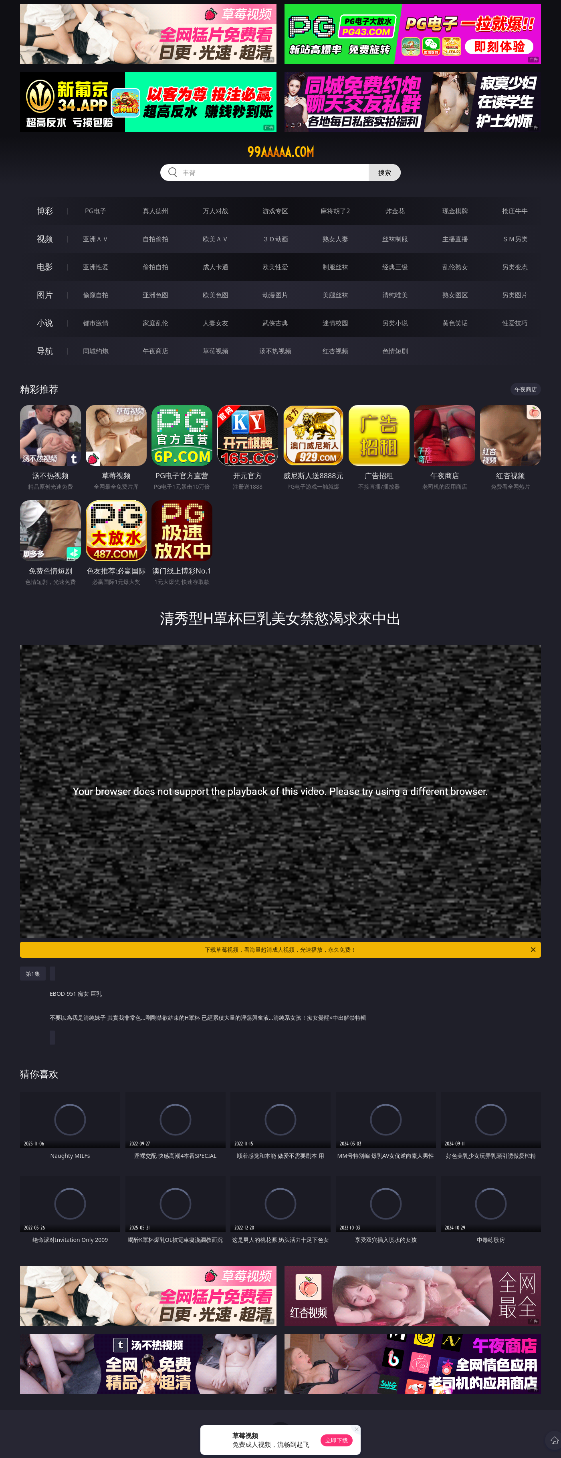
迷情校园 (335, 323)
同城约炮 (96, 351)
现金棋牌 (455, 211)
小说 (45, 322)
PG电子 (95, 211)
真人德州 (155, 211)
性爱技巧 (515, 323)
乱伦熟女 (455, 267)
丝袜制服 (395, 239)
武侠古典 (275, 323)
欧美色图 (215, 295)
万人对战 (215, 211)
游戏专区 (275, 211)
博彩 (45, 210)
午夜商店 (155, 351)
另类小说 (395, 323)
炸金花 (395, 211)
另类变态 (515, 267)
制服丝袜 (335, 267)
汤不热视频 (275, 351)
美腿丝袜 (335, 295)
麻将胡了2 (335, 211)
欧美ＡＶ (215, 239)
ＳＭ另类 (515, 239)
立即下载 (336, 1440)
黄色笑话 (455, 323)
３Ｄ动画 (275, 239)
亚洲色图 (155, 295)
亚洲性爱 (96, 267)
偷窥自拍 (96, 295)
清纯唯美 (395, 295)
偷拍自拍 (155, 267)
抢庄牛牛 (515, 211)
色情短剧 (395, 351)
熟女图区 (455, 295)
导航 (45, 350)
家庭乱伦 (155, 323)
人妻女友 (215, 323)
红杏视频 (335, 351)
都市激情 (96, 323)
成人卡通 (215, 267)
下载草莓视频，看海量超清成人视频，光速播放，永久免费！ (371, 950)
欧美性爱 (275, 267)
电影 (45, 266)
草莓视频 (215, 351)
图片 (45, 294)
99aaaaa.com (280, 152)
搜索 (384, 172)
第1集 (33, 973)
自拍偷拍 (155, 239)
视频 (45, 238)
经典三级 (395, 267)
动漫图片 (275, 295)
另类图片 (515, 295)
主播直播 (455, 239)
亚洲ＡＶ (96, 239)
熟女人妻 (335, 239)
